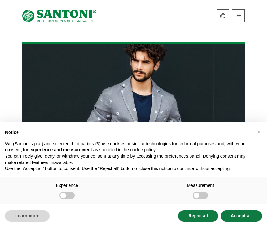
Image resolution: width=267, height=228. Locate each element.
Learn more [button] (27, 215)
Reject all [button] (198, 215)
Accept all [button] (241, 215)
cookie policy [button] (142, 149)
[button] (259, 132)
